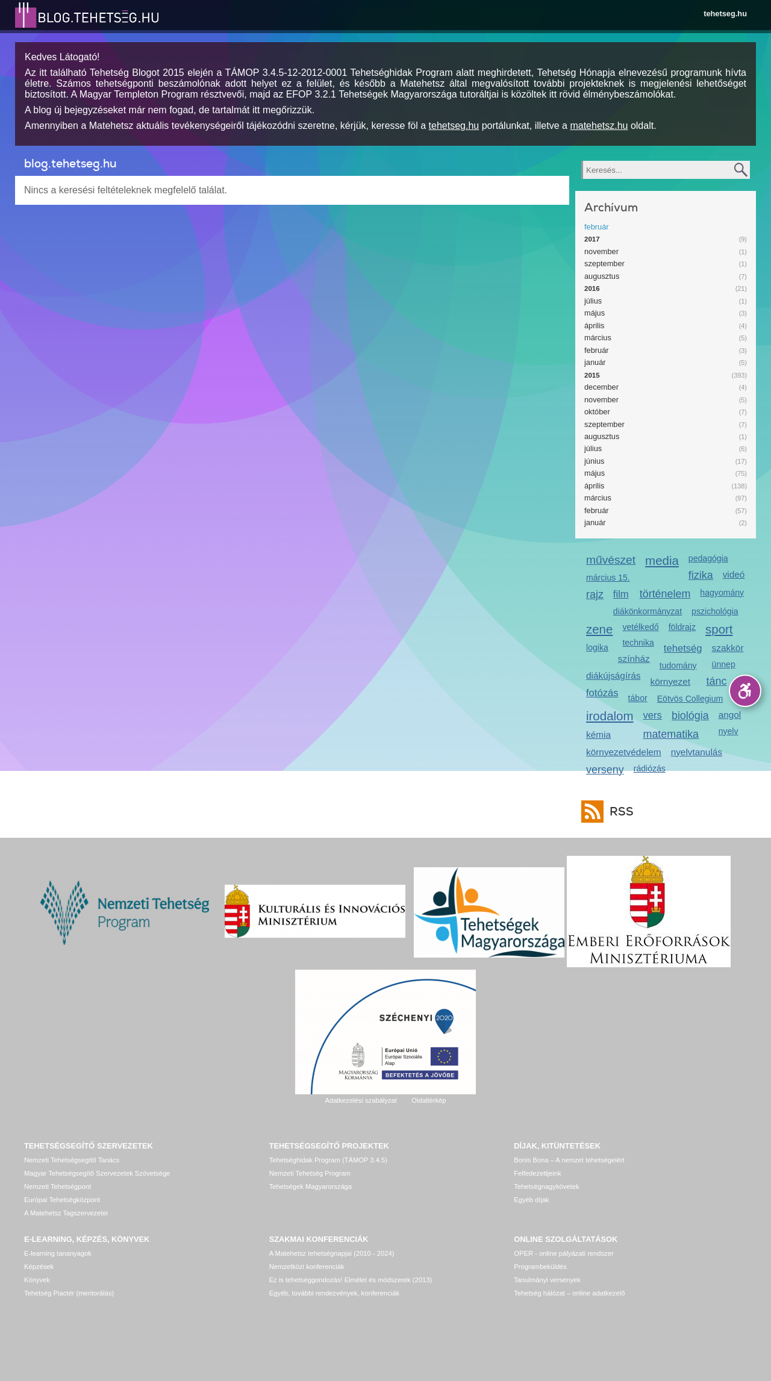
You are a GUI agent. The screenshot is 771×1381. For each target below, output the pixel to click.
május (594, 312)
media (662, 560)
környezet (671, 681)
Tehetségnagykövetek (546, 1186)
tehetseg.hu (725, 13)
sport (719, 629)
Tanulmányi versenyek (547, 1279)
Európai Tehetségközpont (62, 1199)
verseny (605, 770)
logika (597, 647)
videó (734, 574)
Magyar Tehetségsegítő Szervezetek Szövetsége (97, 1173)
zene (599, 629)
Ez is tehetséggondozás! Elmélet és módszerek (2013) (350, 1279)
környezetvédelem (623, 752)
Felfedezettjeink (537, 1173)
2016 (592, 288)
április (594, 325)
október (597, 411)
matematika (671, 734)
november (601, 251)
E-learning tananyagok (58, 1253)
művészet (610, 559)
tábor (638, 698)
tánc (717, 681)
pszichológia (714, 611)
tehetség (683, 648)
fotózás (602, 693)
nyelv (728, 731)
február (596, 226)
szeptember (604, 263)
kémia (598, 734)
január (595, 362)
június (594, 461)
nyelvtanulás (696, 752)
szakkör (728, 648)
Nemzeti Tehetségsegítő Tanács (71, 1160)
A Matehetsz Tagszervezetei (66, 1213)
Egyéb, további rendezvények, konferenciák (334, 1293)
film (621, 594)
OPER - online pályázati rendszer (563, 1253)
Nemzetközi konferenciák (307, 1266)
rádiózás (650, 768)
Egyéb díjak (531, 1199)
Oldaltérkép (428, 1100)
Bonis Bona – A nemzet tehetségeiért (569, 1160)
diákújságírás (613, 675)
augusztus (601, 276)
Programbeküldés (540, 1266)
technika (638, 642)
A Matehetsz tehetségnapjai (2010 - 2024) (332, 1253)
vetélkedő (640, 627)
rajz (595, 594)
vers (652, 715)
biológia (690, 715)
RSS (619, 811)
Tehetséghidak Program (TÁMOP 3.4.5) (328, 1160)
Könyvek (37, 1279)
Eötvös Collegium (690, 698)
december (601, 386)
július (593, 300)
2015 (592, 375)
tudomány (678, 665)
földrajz (682, 627)
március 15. (608, 577)
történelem (665, 594)
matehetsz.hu (599, 125)
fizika (700, 575)
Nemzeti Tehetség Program (310, 1173)
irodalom (610, 716)
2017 (592, 239)
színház (634, 658)
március (597, 337)
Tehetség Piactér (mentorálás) (69, 1293)
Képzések (39, 1266)
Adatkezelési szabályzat (360, 1100)
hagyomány (722, 592)
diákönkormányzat (647, 611)
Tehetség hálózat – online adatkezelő (569, 1293)
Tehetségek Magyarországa (310, 1186)
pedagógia (708, 558)
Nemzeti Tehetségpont (57, 1186)
